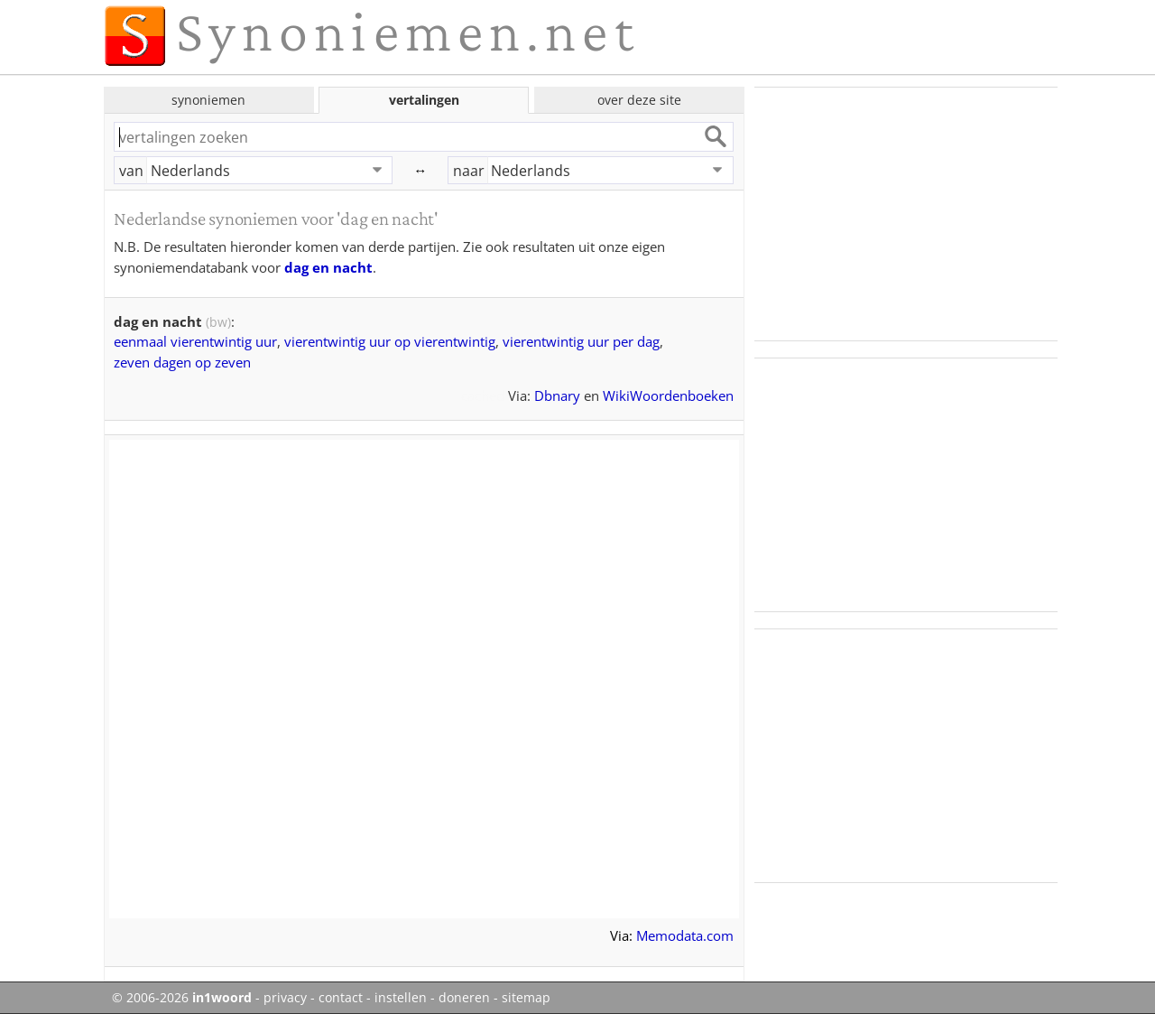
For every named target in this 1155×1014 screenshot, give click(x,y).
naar (469, 171)
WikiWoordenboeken (668, 395)
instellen (400, 998)
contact (341, 998)
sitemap (526, 998)
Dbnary (557, 395)
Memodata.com (685, 935)
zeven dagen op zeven (182, 362)
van (131, 171)
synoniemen (208, 99)
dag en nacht (328, 267)
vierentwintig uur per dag (581, 341)
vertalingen (424, 99)
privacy (285, 998)
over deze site (639, 99)
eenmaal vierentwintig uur (195, 341)
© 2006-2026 (182, 998)
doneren (464, 998)
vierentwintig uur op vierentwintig (389, 341)
